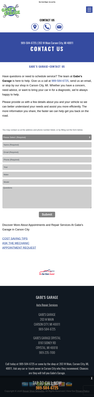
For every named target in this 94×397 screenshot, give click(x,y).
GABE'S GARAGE (38, 66)
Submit (47, 214)
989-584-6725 (28, 43)
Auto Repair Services (47, 306)
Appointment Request (19, 247)
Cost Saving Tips (15, 238)
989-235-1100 (47, 353)
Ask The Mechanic (15, 243)
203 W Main (44, 43)
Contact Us (57, 66)
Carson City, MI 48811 (62, 43)
